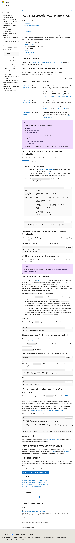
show (44, 110)
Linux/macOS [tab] (33, 161)
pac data (45, 108)
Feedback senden (27, 23)
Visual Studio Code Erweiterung (46, 169)
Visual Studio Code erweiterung (34, 141)
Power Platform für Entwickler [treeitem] (9, 19)
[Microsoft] (3, 2)
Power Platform (29, 10)
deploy (65, 108)
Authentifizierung (29, 44)
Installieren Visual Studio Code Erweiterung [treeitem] (12, 61)
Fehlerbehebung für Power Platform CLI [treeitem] (11, 69)
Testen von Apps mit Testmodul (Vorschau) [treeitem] (10, 26)
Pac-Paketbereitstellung (32, 130)
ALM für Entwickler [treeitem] (7, 31)
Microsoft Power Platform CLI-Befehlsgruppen (35, 472)
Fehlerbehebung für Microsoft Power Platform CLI (35, 484)
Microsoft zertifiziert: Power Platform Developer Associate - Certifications (39, 519)
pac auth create (40, 280)
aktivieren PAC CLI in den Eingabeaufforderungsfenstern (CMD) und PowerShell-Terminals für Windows (57, 96)
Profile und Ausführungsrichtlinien (54, 410)
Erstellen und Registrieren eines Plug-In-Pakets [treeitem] (12, 77)
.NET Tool (59, 146)
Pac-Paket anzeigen (31, 132)
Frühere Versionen (18, 537)
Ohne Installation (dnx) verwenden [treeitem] (10, 57)
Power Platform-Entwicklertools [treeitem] (11, 47)
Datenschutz (37, 537)
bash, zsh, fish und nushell (52, 439)
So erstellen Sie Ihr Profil (37, 410)
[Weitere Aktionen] (71, 11)
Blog (25, 537)
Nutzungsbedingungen (62, 537)
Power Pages (28, 50)
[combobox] (10, 13)
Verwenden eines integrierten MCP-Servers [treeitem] (11, 73)
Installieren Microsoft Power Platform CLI (33, 25)
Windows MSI (30, 143)
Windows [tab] (26, 161)
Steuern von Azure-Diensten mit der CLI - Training (33, 511)
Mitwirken (30, 537)
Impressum (4, 539)
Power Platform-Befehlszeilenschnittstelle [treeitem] (11, 54)
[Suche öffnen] (66, 2)
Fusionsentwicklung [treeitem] (7, 23)
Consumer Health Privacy (48, 537)
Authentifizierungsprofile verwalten (31, 27)
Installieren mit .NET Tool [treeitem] (10, 64)
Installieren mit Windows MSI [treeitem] (11, 66)
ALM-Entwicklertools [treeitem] (8, 88)
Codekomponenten (30, 52)
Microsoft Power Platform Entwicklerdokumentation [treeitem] (8, 16)
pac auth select (33, 340)
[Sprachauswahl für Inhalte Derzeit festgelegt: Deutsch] (5, 534)
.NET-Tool (48, 173)
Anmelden (71, 2)
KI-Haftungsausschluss (7, 537)
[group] (48, 225)
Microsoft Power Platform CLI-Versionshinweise (34, 480)
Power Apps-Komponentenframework (32, 486)
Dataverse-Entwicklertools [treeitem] (10, 90)
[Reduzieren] (17, 9)
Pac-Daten (29, 128)
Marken (11, 539)
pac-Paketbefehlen (59, 108)
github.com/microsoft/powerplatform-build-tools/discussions (46, 62)
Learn (23, 10)
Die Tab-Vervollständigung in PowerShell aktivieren (35, 29)
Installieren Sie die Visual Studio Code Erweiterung (27, 87)
